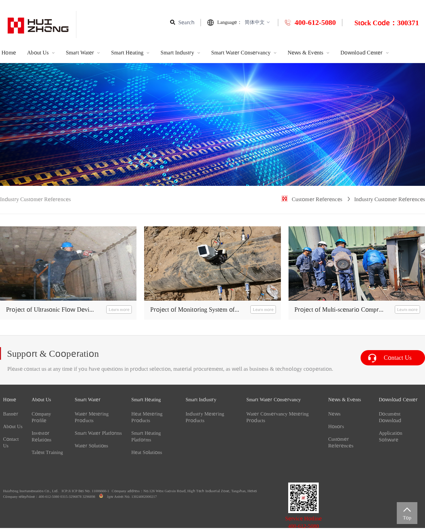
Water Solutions (91, 445)
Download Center (364, 52)
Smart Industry (181, 52)
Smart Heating (131, 52)
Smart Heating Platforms (146, 436)
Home (10, 52)
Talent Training (47, 452)
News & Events (309, 52)
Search (186, 22)
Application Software (390, 436)
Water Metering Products (92, 417)
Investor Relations (41, 436)
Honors (336, 426)
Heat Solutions (146, 452)
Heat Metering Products (147, 417)
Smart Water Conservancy (244, 52)
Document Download (390, 417)
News (334, 414)
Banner (10, 414)
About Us (41, 52)
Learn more (119, 309)
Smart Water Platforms (98, 433)
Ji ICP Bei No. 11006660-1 (88, 490)
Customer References (317, 199)
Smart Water (83, 52)
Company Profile (41, 417)
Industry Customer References (389, 199)
